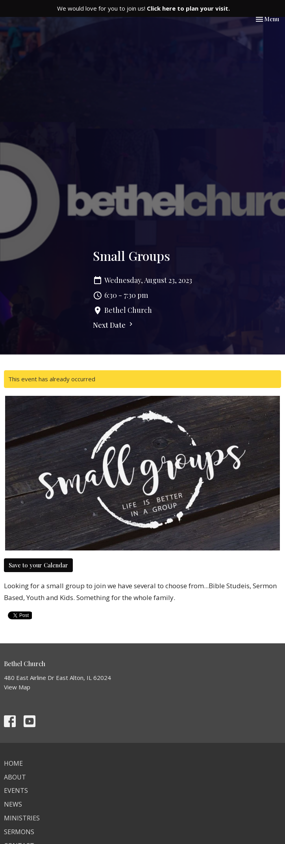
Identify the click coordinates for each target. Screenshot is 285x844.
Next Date (114, 325)
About (15, 777)
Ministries (22, 818)
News (13, 804)
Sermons (19, 831)
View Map (17, 687)
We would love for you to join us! (143, 8)
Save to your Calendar (38, 565)
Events (16, 790)
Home (13, 763)
